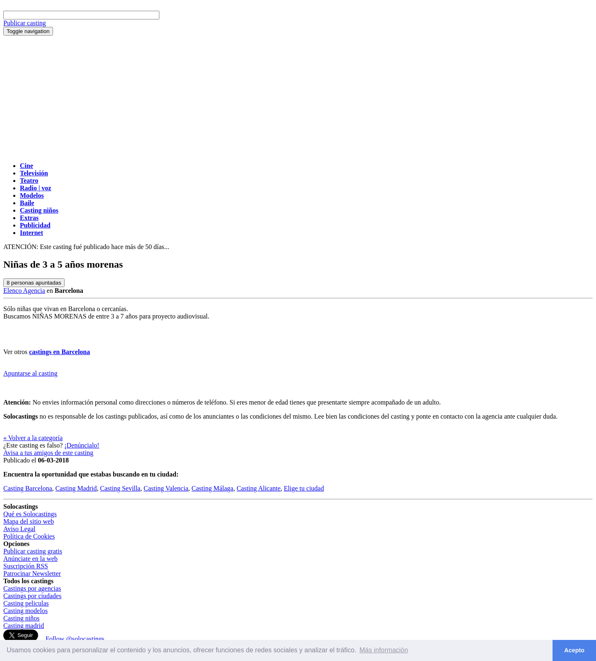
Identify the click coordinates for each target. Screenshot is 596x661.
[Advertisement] (298, 98)
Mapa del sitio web (28, 521)
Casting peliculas (26, 603)
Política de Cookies (29, 536)
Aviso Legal (19, 528)
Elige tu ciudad (304, 488)
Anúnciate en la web (30, 558)
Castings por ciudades (32, 595)
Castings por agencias (32, 588)
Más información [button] (384, 650)
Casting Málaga (212, 488)
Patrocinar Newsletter (32, 573)
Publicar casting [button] (24, 22)
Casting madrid (23, 625)
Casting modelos (25, 610)
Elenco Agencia (24, 290)
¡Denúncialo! (82, 445)
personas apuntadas (34, 283)
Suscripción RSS (25, 566)
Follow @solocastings (75, 638)
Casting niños (21, 618)
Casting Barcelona (27, 488)
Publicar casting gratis (32, 551)
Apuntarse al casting (30, 373)
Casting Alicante (259, 488)
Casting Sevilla (120, 488)
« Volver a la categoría (32, 437)
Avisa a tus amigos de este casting (48, 452)
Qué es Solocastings (30, 513)
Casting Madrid (76, 488)
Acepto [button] (574, 650)
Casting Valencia (166, 488)
